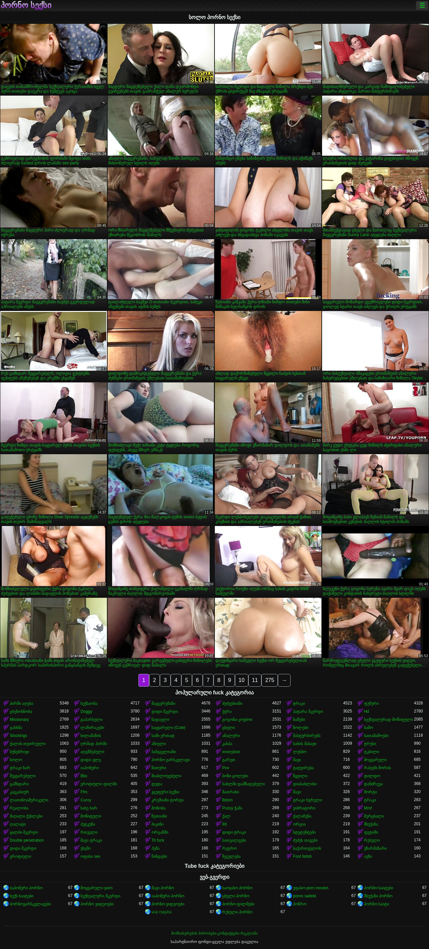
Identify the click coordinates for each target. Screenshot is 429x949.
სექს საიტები (22, 896)
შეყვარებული (23, 776)
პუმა (155, 848)
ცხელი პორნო (235, 896)
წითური (158, 768)
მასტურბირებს (306, 735)
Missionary (19, 719)
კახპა (227, 743)
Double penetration (27, 840)
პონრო (299, 904)
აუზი (368, 856)
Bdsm (227, 800)
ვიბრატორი (304, 808)
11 (255, 680)
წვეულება (231, 856)
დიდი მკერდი (164, 711)
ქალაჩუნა (302, 816)
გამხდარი (19, 784)
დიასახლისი (305, 784)
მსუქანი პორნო (378, 896)
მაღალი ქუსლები (26, 816)
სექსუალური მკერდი (100, 896)
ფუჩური (371, 703)
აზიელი (158, 743)
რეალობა (19, 808)
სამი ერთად (163, 735)
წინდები (159, 856)
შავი (297, 759)
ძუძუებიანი (232, 703)
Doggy (86, 711)
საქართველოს (307, 848)
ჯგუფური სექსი (165, 792)
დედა (156, 784)
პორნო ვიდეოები (96, 904)
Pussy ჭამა (232, 808)
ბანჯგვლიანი (163, 751)
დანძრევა (373, 784)
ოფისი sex (90, 856)
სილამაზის (90, 735)
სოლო (16, 759)
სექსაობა (89, 703)
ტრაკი (299, 703)
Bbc (83, 776)
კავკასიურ (19, 792)
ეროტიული (20, 856)
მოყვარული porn (96, 888)
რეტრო (229, 848)
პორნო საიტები (378, 888)
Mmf (368, 808)
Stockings (18, 735)
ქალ (226, 816)
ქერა (227, 711)
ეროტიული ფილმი (98, 784)
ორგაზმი (159, 832)
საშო (368, 727)
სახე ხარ (88, 808)
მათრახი (230, 792)
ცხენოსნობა (21, 711)
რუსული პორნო (237, 912)
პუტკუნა (87, 824)
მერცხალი (374, 816)
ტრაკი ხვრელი (307, 800)
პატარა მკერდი (308, 711)
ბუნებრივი (19, 751)
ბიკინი (157, 824)
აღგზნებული (92, 751)
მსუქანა (371, 824)
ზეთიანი (159, 816)
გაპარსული (91, 719)
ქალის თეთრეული (28, 743)
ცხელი (228, 727)
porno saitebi (304, 896)
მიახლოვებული (166, 776)
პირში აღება (21, 703)
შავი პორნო (162, 888)
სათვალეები (234, 840)
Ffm (83, 792)
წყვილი (300, 776)
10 (242, 680)
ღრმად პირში (93, 743)
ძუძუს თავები (305, 840)
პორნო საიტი (376, 904)
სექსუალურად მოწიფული (388, 719)
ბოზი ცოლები (235, 776)
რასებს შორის (377, 768)
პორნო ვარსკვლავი (170, 759)
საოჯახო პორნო (237, 888)
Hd (366, 711)
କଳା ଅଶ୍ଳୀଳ (161, 912)
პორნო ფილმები (238, 904)
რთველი (89, 832)
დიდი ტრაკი (234, 832)
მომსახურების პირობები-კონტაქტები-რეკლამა (214, 933)
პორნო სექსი (26, 5)
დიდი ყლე (90, 759)
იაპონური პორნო (26, 888)
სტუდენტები (304, 832)
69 (224, 824)
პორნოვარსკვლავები (30, 904)
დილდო (372, 776)
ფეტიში (371, 832)
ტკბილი (371, 751)
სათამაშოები (376, 735)
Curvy (85, 800)
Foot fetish (302, 856)
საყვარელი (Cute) (168, 727)
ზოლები (300, 727)
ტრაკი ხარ (20, 768)
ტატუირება (303, 768)
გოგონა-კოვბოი (237, 719)
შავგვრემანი (163, 703)
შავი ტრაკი (91, 840)
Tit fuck (157, 840)
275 (269, 680)
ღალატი (18, 824)
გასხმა (16, 727)
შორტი (370, 792)
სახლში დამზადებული (243, 784)
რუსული (372, 840)
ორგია (299, 824)
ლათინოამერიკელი (29, 800)
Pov (225, 768)
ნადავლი (160, 719)
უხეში (85, 848)
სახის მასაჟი (304, 743)
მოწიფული (90, 816)
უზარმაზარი (375, 848)
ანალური (231, 735)
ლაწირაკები (92, 727)
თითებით (231, 751)
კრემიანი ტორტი (167, 800)
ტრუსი (370, 743)
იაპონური (89, 768)
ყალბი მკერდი (24, 832)
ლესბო (299, 751)
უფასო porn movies (310, 888)
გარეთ (228, 759)
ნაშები (299, 719)
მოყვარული (375, 759)
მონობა (158, 808)
